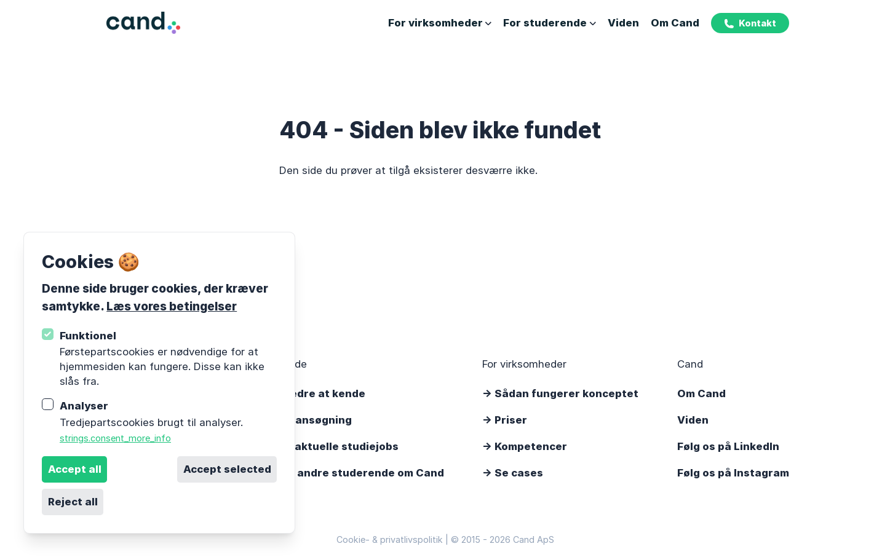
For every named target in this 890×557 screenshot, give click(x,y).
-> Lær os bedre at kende (298, 393)
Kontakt (750, 23)
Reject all (73, 502)
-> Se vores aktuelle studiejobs (315, 446)
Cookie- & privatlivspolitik (389, 539)
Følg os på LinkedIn (728, 446)
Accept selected (227, 469)
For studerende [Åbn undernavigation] (549, 23)
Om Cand (675, 23)
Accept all (74, 469)
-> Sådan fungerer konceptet (560, 393)
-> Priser (504, 420)
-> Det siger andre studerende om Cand (338, 473)
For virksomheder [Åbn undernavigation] (439, 23)
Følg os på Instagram (733, 473)
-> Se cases (512, 473)
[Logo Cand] (143, 23)
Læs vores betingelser (171, 306)
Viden (623, 23)
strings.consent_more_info (115, 438)
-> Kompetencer (524, 446)
